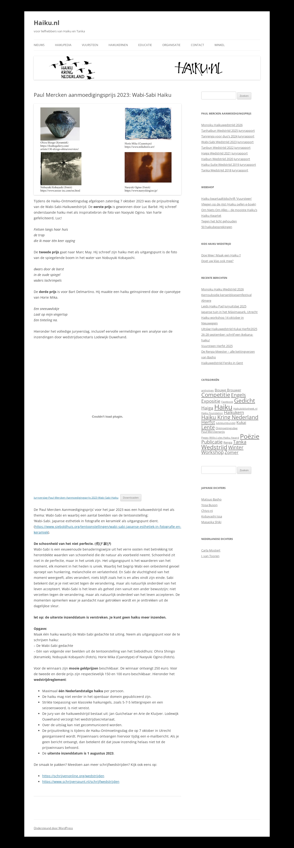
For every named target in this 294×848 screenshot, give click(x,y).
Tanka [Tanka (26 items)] (239, 442)
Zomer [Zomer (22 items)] (232, 452)
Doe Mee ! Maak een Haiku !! (221, 255)
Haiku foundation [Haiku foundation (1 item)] (212, 413)
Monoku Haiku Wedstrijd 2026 (222, 289)
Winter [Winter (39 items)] (236, 447)
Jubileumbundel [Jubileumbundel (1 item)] (225, 423)
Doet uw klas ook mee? (217, 261)
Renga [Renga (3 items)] (227, 442)
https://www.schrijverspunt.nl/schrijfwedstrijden (80, 781)
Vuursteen (90, 45)
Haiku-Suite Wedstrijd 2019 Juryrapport (228, 164)
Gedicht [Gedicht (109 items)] (244, 400)
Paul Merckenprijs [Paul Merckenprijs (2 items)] (213, 432)
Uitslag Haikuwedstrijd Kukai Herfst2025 (229, 329)
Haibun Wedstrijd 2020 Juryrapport (225, 159)
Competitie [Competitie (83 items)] (215, 395)
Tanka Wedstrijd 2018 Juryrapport (224, 170)
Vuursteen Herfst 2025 (217, 346)
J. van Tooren (210, 556)
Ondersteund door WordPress (53, 828)
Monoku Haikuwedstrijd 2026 (222, 125)
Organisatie (171, 45)
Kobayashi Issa (211, 516)
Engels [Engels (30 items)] (238, 395)
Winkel (219, 45)
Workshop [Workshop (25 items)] (212, 452)
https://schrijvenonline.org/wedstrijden (73, 776)
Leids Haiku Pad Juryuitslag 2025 (223, 306)
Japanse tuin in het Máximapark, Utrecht (229, 312)
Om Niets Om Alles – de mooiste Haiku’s (229, 210)
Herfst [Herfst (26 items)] (208, 422)
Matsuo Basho (211, 499)
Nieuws (39, 45)
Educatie (145, 45)
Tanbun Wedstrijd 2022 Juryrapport (226, 147)
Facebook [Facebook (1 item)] (227, 401)
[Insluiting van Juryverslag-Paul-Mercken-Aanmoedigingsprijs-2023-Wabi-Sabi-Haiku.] (107, 416)
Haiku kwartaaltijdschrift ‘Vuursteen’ (226, 198)
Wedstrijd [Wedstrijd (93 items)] (214, 447)
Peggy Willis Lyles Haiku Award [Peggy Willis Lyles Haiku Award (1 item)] (220, 437)
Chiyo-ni (207, 511)
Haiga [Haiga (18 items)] (207, 408)
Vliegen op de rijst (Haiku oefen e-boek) (228, 204)
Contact (197, 45)
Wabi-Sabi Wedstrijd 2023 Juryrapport (227, 142)
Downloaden (131, 497)
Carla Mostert (210, 550)
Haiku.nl (46, 22)
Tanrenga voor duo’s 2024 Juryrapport (227, 136)
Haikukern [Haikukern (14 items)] (234, 412)
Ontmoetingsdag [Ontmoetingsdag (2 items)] (227, 428)
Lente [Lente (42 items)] (208, 427)
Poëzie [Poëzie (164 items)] (249, 436)
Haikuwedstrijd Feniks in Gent (222, 363)
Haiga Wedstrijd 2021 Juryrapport (224, 153)
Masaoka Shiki (211, 522)
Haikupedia (63, 45)
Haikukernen (118, 45)
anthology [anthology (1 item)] (207, 390)
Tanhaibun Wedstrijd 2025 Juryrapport (228, 130)
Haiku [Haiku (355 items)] (223, 407)
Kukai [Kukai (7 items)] (241, 422)
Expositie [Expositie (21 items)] (210, 401)
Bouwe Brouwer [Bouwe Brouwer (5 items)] (228, 390)
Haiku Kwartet (211, 215)
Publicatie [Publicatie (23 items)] (212, 442)
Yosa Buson (209, 505)
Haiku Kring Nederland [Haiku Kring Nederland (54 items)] (229, 417)
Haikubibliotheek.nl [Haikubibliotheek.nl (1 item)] (245, 408)
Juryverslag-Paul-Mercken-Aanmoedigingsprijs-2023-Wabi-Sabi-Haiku (76, 497)
